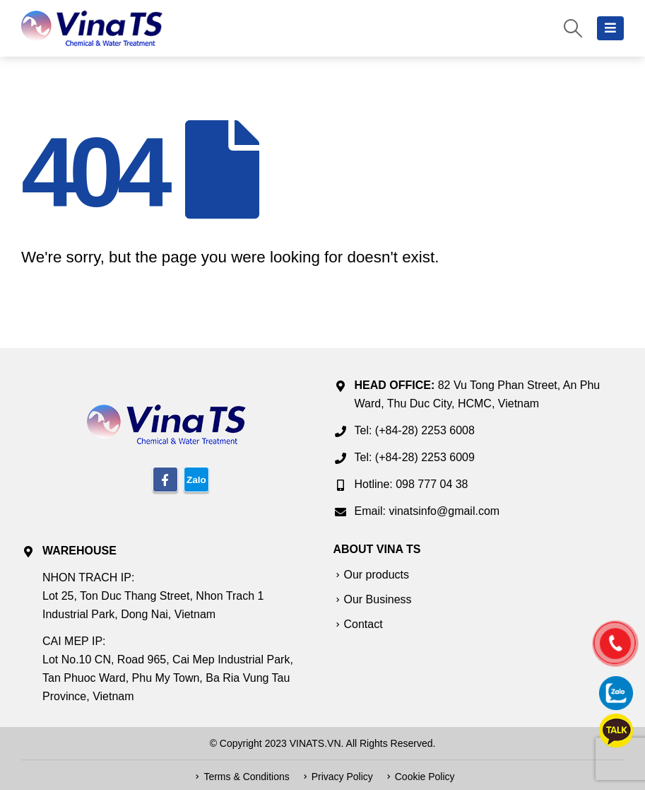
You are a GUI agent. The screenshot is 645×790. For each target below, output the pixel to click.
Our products (376, 575)
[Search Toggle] (573, 28)
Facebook (165, 479)
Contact (363, 624)
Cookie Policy (425, 776)
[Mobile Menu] (610, 28)
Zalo (196, 479)
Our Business (378, 599)
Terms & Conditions (246, 776)
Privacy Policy (342, 776)
